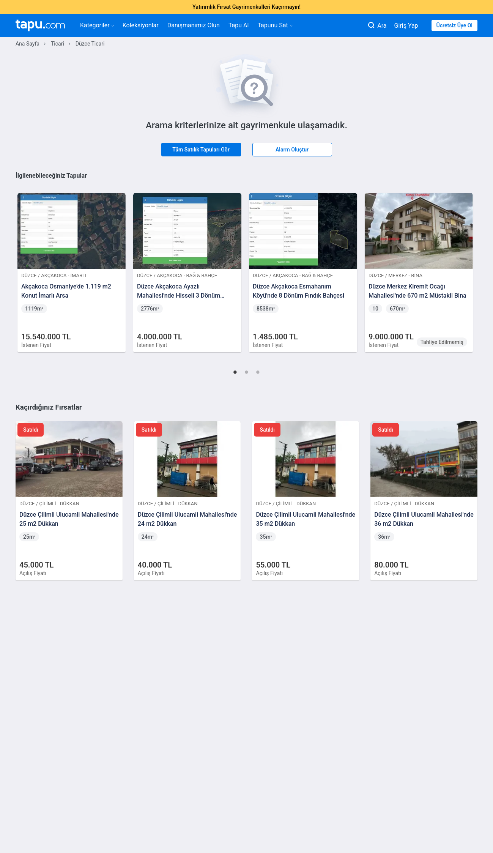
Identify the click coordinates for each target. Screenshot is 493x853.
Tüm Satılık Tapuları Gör (201, 150)
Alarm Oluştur (292, 150)
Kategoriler (97, 25)
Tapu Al (238, 25)
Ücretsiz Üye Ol (454, 25)
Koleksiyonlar (141, 25)
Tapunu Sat (274, 25)
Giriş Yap (406, 25)
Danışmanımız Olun (193, 25)
